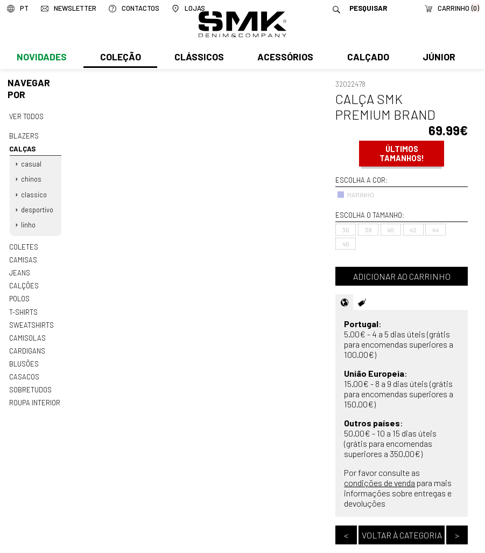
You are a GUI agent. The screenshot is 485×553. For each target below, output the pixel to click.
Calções (23, 282)
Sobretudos (30, 385)
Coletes (23, 244)
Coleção (120, 58)
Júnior (436, 58)
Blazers (23, 135)
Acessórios (284, 58)
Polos (19, 295)
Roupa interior (34, 397)
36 (345, 229)
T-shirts (23, 308)
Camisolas (27, 333)
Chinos (31, 178)
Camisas (22, 257)
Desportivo (37, 207)
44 (435, 229)
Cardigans (26, 346)
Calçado (366, 58)
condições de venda (379, 483)
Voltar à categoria (402, 535)
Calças (22, 148)
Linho (28, 222)
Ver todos (26, 116)
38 (368, 229)
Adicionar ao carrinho (402, 276)
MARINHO (355, 194)
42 (413, 229)
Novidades (41, 58)
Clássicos (198, 58)
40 (390, 229)
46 (345, 243)
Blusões (24, 359)
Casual (31, 163)
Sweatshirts (31, 321)
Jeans (19, 270)
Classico (34, 193)
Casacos (23, 372)
